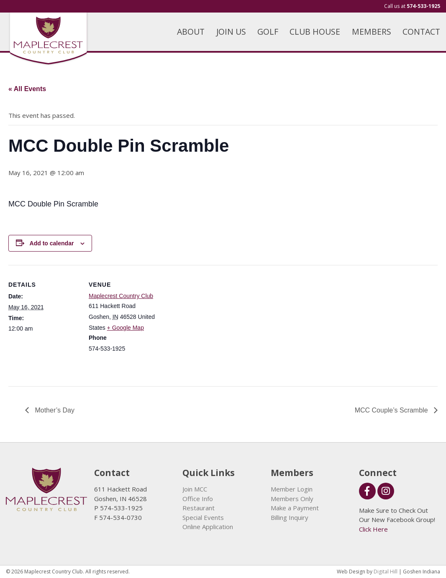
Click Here (373, 529)
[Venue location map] (213, 323)
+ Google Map (125, 327)
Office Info (197, 498)
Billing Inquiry (289, 517)
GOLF (267, 31)
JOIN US (231, 31)
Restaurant (198, 508)
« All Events (27, 88)
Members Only (292, 498)
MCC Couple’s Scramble (392, 410)
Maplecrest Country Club (121, 296)
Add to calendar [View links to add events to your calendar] (52, 243)
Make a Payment (295, 508)
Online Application (207, 526)
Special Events (203, 517)
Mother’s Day (53, 410)
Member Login (292, 489)
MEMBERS (371, 31)
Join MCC (194, 489)
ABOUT (191, 31)
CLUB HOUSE (315, 31)
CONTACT (421, 31)
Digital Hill (385, 571)
